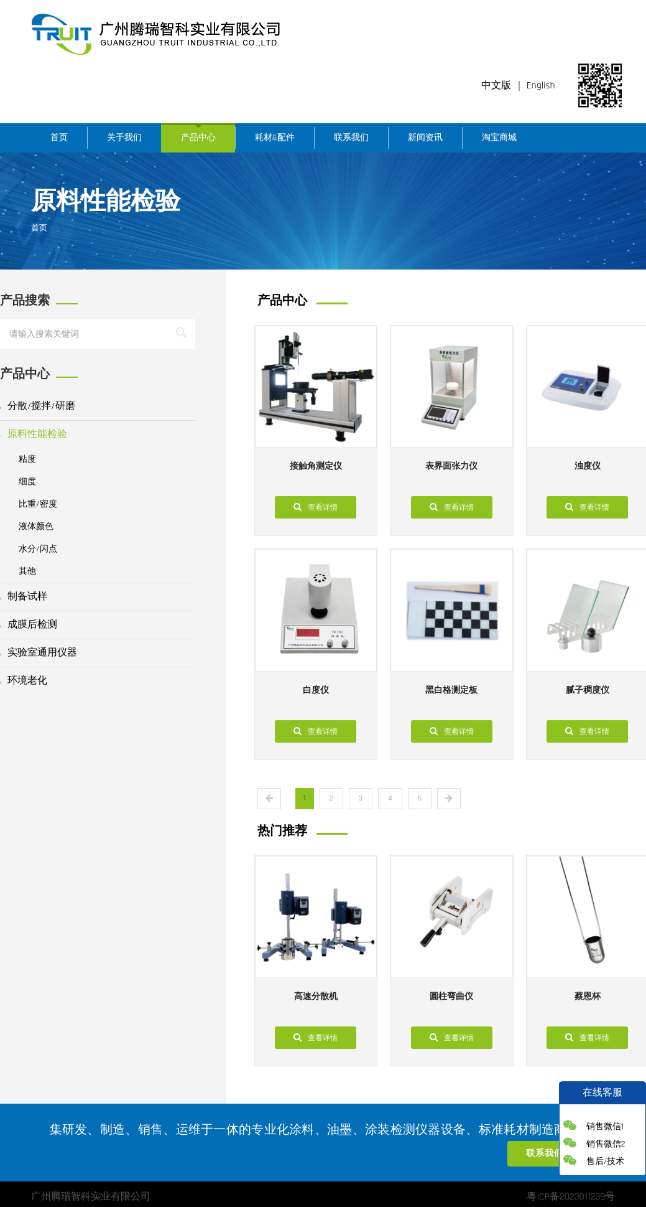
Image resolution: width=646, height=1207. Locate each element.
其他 (27, 571)
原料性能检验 (33, 434)
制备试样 (23, 596)
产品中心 (198, 137)
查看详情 (315, 506)
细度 (27, 481)
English (541, 85)
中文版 (496, 85)
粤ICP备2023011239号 (571, 1196)
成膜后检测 (28, 624)
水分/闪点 (38, 549)
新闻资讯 (425, 137)
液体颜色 (36, 526)
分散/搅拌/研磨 (37, 406)
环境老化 (23, 680)
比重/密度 (38, 504)
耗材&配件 (275, 137)
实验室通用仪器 (38, 652)
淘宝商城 (499, 137)
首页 (59, 137)
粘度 (27, 459)
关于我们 (124, 137)
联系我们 (351, 137)
